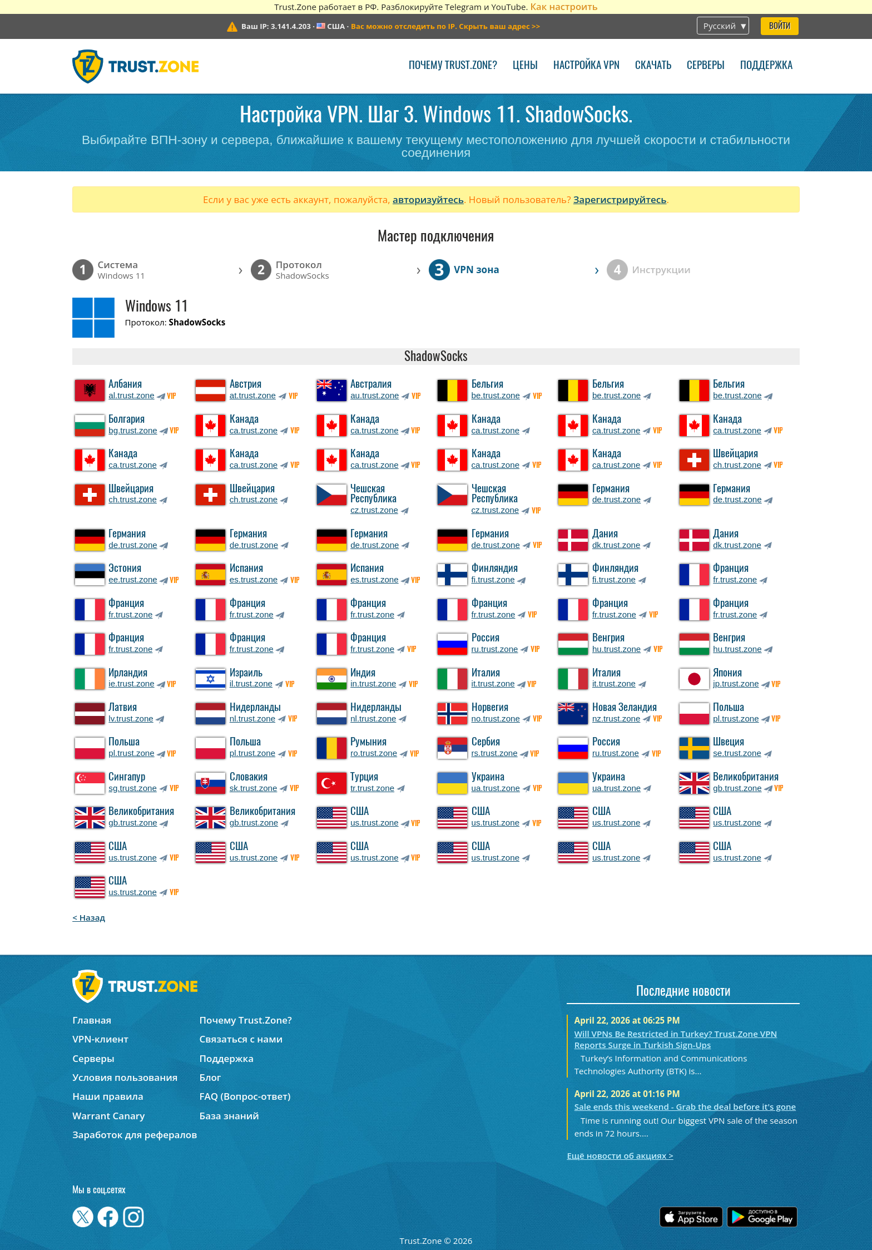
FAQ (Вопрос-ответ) (245, 1096)
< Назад (88, 917)
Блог (210, 1077)
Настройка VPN (586, 66)
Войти (779, 26)
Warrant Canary (108, 1115)
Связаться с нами (241, 1038)
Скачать (653, 66)
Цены (525, 66)
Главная (91, 1020)
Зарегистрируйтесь (620, 199)
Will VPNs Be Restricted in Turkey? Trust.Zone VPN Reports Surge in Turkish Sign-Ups (675, 1039)
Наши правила (107, 1096)
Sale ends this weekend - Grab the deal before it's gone (685, 1106)
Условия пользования (124, 1077)
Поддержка (766, 66)
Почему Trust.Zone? (453, 66)
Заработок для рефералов (134, 1134)
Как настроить (563, 6)
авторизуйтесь (428, 199)
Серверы (706, 66)
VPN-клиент (100, 1038)
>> (445, 26)
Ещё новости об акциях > (620, 1155)
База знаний (229, 1115)
